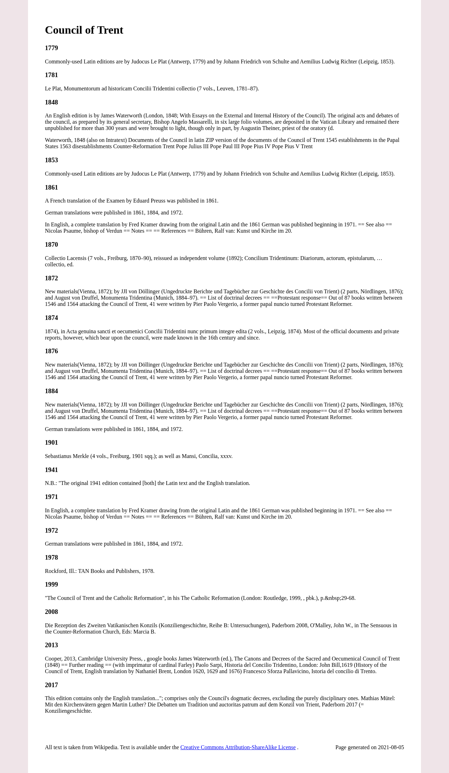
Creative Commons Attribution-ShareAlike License (238, 747)
